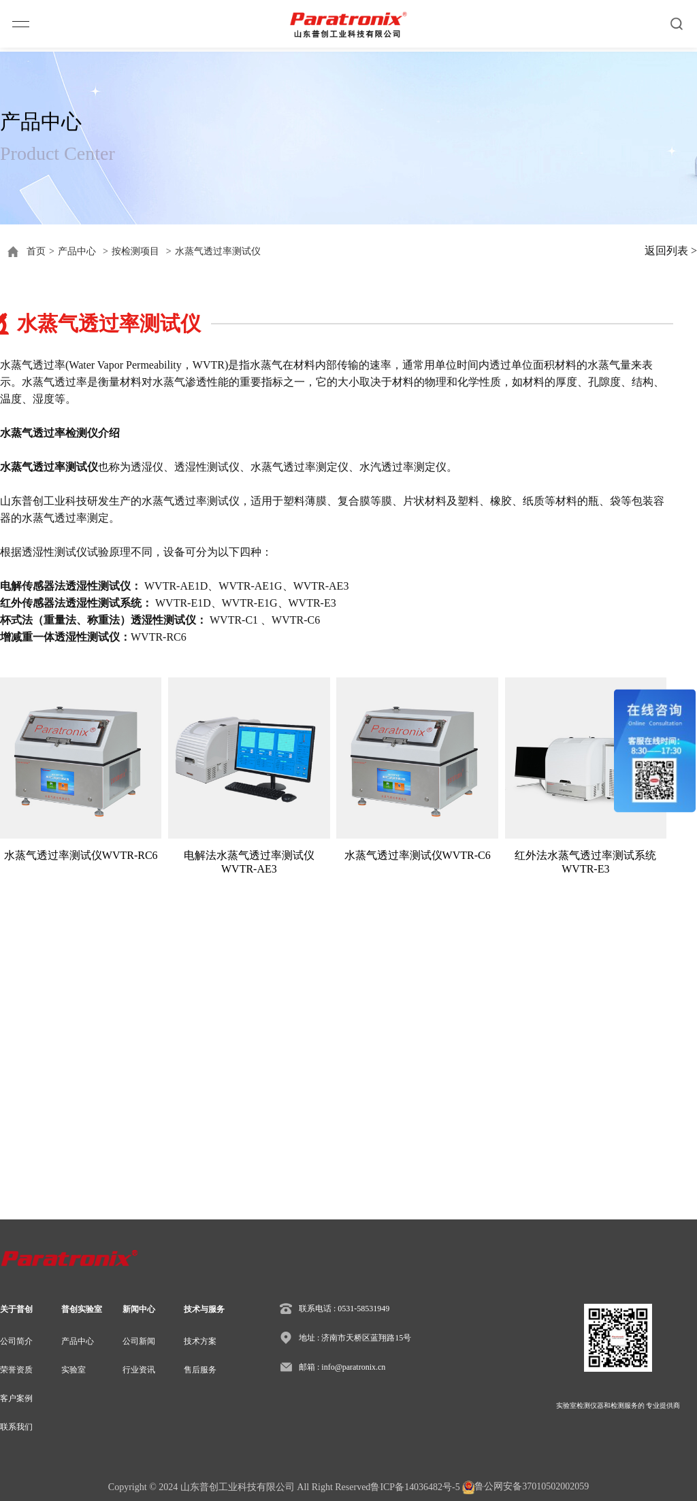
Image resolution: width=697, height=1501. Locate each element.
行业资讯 (139, 1369)
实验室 (73, 1369)
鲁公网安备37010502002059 (525, 1487)
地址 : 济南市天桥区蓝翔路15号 (355, 1338)
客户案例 (16, 1398)
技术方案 (200, 1341)
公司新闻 (139, 1341)
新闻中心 (139, 1309)
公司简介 (16, 1341)
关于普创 (16, 1309)
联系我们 (16, 1427)
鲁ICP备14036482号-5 (414, 1487)
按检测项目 (135, 251)
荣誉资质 (16, 1369)
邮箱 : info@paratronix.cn (342, 1367)
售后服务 (200, 1369)
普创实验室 (81, 1309)
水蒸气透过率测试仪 (218, 251)
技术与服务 (204, 1309)
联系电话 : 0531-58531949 (344, 1308)
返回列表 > (671, 250)
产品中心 (77, 251)
